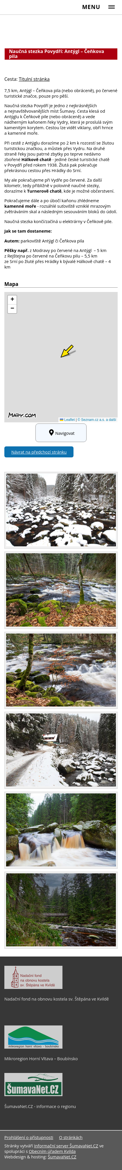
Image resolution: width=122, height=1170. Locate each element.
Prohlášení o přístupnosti (28, 1137)
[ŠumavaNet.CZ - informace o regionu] (33, 1094)
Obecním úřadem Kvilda (52, 1151)
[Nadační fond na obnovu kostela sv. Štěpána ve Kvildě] (33, 987)
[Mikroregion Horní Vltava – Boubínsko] (33, 1047)
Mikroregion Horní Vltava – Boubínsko (41, 1058)
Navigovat (60, 433)
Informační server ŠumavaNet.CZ (66, 1146)
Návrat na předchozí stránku (39, 452)
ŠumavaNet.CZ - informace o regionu (40, 1106)
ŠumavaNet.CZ (62, 1157)
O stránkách (70, 1137)
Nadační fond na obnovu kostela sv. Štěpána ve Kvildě (56, 999)
